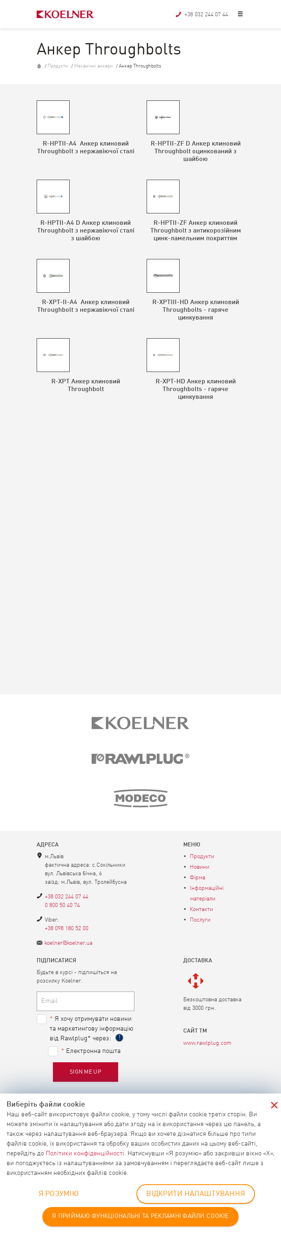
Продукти (58, 66)
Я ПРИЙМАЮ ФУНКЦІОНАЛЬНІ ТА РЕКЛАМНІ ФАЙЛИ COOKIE (140, 1216)
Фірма (197, 878)
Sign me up (85, 1072)
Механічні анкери (94, 66)
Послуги (200, 920)
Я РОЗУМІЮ (59, 1194)
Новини (199, 867)
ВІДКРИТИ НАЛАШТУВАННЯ (195, 1194)
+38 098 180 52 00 (66, 928)
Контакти (201, 909)
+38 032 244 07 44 (66, 897)
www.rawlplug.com (207, 1043)
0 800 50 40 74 (62, 905)
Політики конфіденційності (85, 1153)
